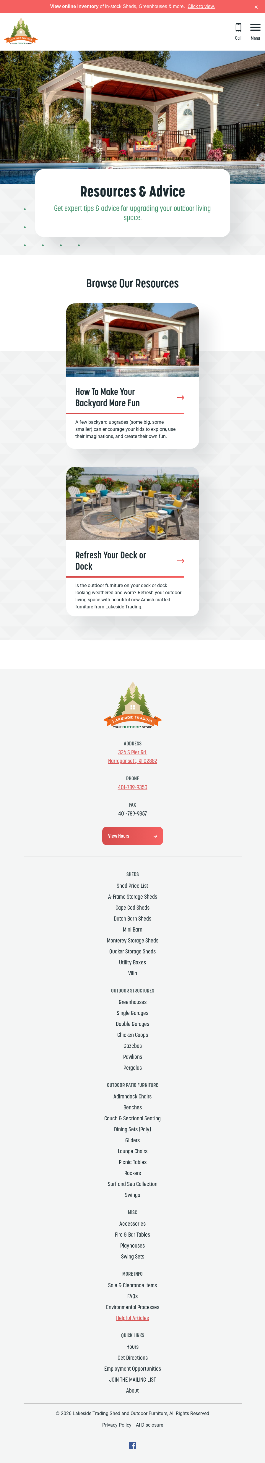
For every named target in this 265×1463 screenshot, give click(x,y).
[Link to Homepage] (21, 42)
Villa (132, 973)
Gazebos (132, 1046)
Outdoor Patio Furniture (132, 1085)
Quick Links (132, 1335)
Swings (132, 1195)
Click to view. (201, 6)
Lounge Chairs (132, 1151)
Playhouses (132, 1245)
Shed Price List (132, 886)
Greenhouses (133, 1002)
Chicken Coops (132, 1035)
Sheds (132, 874)
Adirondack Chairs (132, 1096)
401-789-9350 (132, 787)
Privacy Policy (116, 1425)
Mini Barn (132, 929)
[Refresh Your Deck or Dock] (132, 541)
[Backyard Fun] (132, 376)
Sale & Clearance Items (132, 1285)
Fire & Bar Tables (132, 1234)
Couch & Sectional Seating (132, 1118)
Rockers (132, 1173)
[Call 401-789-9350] (238, 32)
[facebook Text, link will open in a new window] (132, 1447)
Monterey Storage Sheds (132, 940)
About (132, 1390)
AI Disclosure (149, 1425)
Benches (132, 1107)
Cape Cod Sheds (132, 907)
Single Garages (132, 1013)
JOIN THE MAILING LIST (132, 1379)
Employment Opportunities (132, 1368)
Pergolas (132, 1068)
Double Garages (132, 1024)
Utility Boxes (132, 962)
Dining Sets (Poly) (132, 1129)
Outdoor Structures (132, 990)
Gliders (132, 1140)
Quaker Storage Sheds (132, 951)
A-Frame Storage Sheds (132, 896)
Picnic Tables (133, 1162)
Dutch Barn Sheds (132, 918)
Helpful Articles (132, 1318)
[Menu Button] (255, 32)
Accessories (132, 1223)
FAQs (132, 1296)
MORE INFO (132, 1273)
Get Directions (133, 1358)
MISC (132, 1212)
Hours (132, 1347)
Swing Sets (132, 1256)
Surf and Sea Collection (132, 1184)
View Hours (118, 835)
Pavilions (132, 1057)
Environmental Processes (132, 1307)
